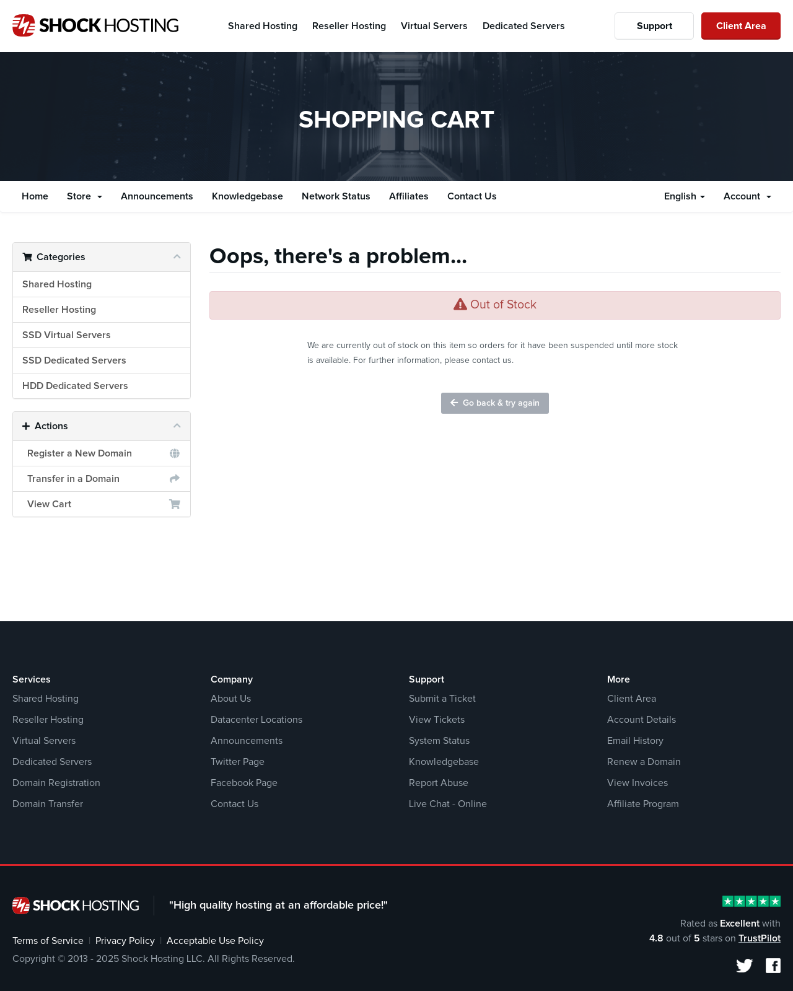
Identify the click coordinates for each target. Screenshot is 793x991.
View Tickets (437, 720)
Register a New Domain (101, 453)
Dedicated (524, 26)
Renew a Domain (644, 762)
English (684, 196)
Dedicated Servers (52, 762)
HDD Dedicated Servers (75, 386)
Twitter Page (238, 762)
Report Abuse (438, 783)
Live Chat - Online (448, 804)
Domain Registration (56, 783)
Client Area (741, 26)
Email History (635, 741)
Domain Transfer (47, 804)
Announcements (157, 196)
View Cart (101, 504)
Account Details (641, 720)
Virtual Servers (44, 741)
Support (654, 26)
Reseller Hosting (59, 310)
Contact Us (472, 196)
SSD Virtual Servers (66, 335)
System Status (439, 741)
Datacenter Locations (256, 720)
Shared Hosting (57, 284)
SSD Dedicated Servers (74, 360)
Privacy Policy (125, 941)
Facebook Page (244, 783)
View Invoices (637, 783)
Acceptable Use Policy (215, 941)
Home (35, 196)
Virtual (434, 26)
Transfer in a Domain (101, 478)
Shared (262, 26)
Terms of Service (48, 941)
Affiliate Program (643, 804)
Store (84, 196)
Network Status (336, 196)
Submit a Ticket (442, 699)
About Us (231, 699)
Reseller (349, 26)
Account (747, 196)
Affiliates (409, 196)
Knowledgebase (247, 196)
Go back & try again (495, 403)
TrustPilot (759, 938)
